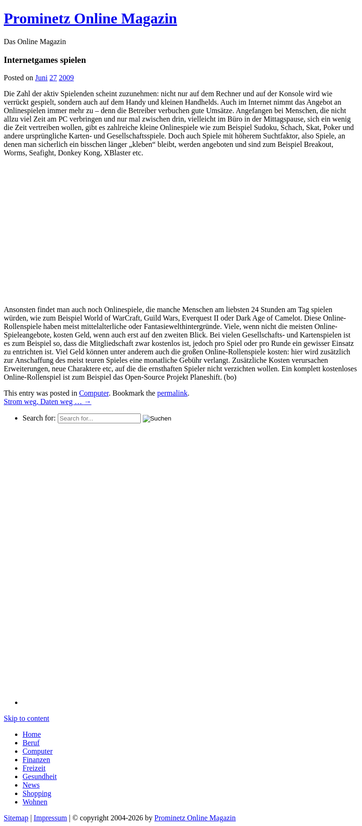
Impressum (50, 818)
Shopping (37, 793)
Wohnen (35, 802)
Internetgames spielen (45, 60)
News (31, 785)
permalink (172, 393)
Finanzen (36, 760)
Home (32, 734)
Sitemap (16, 818)
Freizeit (34, 768)
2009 (66, 78)
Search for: (39, 418)
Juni (41, 78)
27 (53, 78)
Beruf (31, 743)
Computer (93, 393)
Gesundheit (40, 776)
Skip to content (26, 718)
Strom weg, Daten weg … (48, 401)
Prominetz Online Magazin (195, 818)
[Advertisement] (83, 230)
